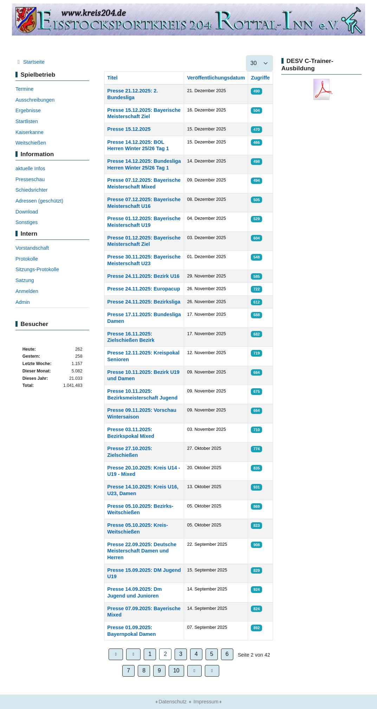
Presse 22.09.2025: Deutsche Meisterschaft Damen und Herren (141, 551)
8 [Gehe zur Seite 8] (143, 670)
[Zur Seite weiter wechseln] (194, 671)
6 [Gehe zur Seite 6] (227, 654)
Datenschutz (172, 701)
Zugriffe (260, 78)
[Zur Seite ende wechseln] (212, 671)
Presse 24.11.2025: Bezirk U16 (143, 276)
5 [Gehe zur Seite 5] (211, 654)
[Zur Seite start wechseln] (116, 654)
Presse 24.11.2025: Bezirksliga (143, 302)
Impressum (206, 701)
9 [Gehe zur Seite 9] (159, 670)
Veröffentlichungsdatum (216, 78)
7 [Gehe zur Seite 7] (128, 670)
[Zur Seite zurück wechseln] (133, 654)
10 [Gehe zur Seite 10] (176, 670)
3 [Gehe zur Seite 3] (180, 654)
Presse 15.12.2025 (128, 129)
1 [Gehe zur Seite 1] (149, 654)
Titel (112, 78)
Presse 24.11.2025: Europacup (143, 289)
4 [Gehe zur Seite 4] (196, 654)
